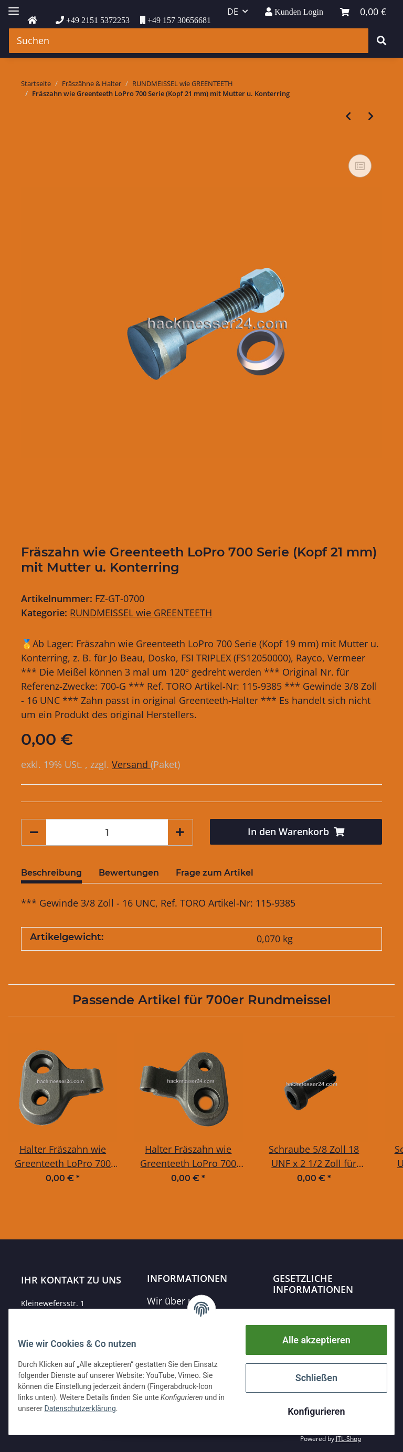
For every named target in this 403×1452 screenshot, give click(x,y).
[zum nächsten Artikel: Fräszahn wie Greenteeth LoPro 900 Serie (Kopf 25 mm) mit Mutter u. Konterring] (370, 116)
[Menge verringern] (34, 832)
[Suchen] (188, 41)
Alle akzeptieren (308, 1339)
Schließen (309, 1377)
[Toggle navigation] (13, 6)
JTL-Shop (348, 1438)
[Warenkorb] (363, 12)
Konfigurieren (308, 1411)
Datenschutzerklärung (321, 1312)
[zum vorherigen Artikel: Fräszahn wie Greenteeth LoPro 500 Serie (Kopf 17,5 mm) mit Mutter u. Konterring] (348, 116)
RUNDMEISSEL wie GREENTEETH (141, 612)
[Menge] (107, 832)
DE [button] (232, 11)
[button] (294, 12)
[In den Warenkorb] (296, 832)
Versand (131, 764)
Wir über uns (175, 1301)
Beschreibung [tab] (51, 873)
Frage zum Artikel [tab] (214, 873)
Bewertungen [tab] (129, 873)
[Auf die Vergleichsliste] (360, 165)
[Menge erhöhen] (180, 832)
